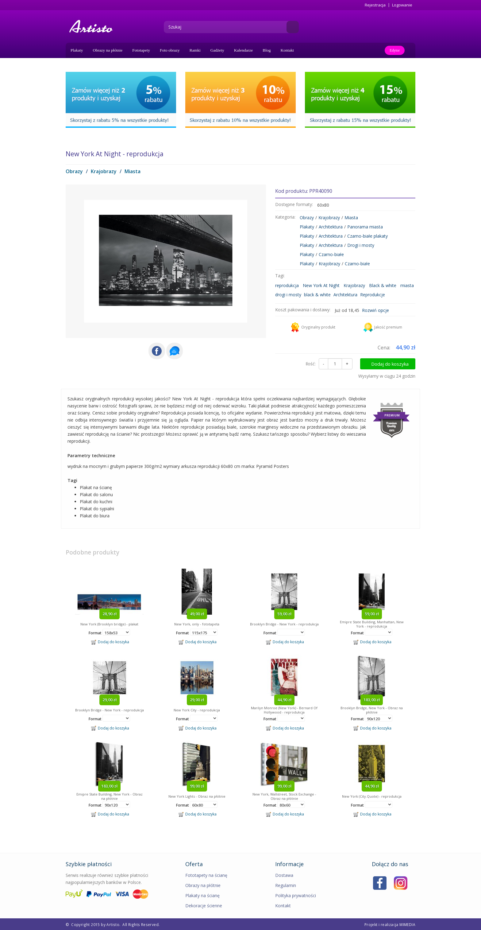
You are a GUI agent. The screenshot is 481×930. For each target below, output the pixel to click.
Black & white (382, 285)
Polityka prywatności (295, 895)
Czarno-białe (331, 254)
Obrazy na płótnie (108, 50)
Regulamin (285, 885)
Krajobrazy (104, 171)
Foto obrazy (170, 50)
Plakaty (77, 50)
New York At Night (321, 285)
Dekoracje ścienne (203, 906)
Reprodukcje (372, 295)
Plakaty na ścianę (202, 895)
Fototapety (141, 50)
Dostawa (284, 875)
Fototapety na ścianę (206, 875)
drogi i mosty (288, 295)
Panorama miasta (365, 227)
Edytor (395, 50)
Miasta (132, 171)
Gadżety (217, 50)
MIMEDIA (407, 924)
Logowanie (402, 5)
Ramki (195, 50)
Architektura (331, 227)
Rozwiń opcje (375, 310)
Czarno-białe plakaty (367, 236)
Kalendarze (243, 50)
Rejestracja (375, 5)
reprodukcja (287, 285)
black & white (317, 295)
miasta (407, 285)
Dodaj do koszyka (390, 364)
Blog (267, 50)
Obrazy (74, 171)
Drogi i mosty (360, 245)
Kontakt (287, 50)
